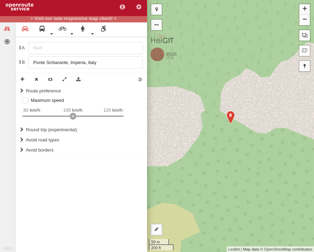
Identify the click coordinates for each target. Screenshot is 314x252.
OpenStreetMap (277, 249)
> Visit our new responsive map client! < (73, 18)
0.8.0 (7, 248)
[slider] (73, 116)
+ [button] (304, 9)
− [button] (304, 20)
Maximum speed (47, 100)
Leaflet (234, 249)
